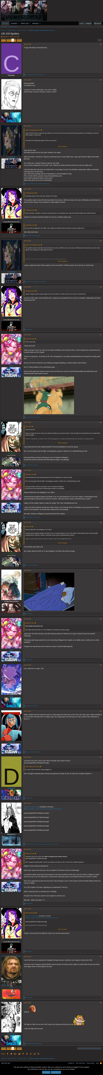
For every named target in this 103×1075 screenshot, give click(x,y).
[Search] (97, 23)
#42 (100, 80)
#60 (100, 1002)
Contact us (71, 1063)
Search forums (13, 26)
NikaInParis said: (31, 913)
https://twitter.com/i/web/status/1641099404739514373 (44, 809)
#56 (100, 803)
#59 (100, 956)
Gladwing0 (12, 742)
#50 (100, 522)
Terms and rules (80, 1063)
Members (35, 23)
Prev (4, 40)
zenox (12, 696)
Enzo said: (29, 426)
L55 (12, 111)
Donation (14, 23)
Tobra (12, 987)
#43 (100, 126)
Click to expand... (63, 146)
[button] (18, 23)
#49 (100, 470)
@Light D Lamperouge (32, 807)
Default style (5, 1063)
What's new (25, 23)
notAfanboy (12, 157)
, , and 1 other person (43, 844)
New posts (4, 26)
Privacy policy (90, 1063)
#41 (100, 44)
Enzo (12, 366)
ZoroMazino (12, 1034)
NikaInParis (5, 36)
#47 (100, 334)
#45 (100, 241)
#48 (100, 422)
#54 (100, 711)
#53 (100, 665)
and (36, 74)
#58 (100, 909)
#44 (100, 189)
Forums (5, 23)
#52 (100, 619)
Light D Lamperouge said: (33, 130)
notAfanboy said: (31, 193)
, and (38, 183)
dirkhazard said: (30, 853)
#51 (100, 570)
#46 (100, 287)
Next (19, 40)
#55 (100, 757)
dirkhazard (12, 788)
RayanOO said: (30, 339)
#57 (100, 849)
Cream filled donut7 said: (33, 766)
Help (97, 1063)
